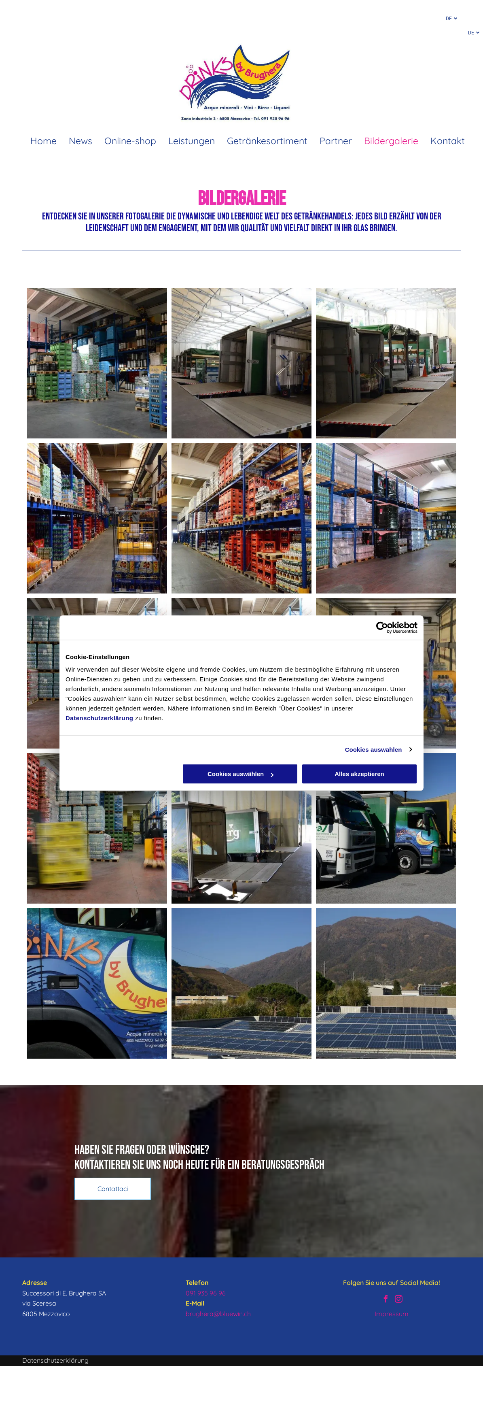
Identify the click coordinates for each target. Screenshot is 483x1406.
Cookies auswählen (373, 749)
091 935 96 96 (206, 1293)
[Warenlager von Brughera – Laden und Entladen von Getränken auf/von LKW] (242, 828)
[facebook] (385, 1300)
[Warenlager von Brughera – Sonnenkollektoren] (242, 983)
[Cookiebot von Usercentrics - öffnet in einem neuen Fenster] (382, 627)
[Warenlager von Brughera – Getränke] (97, 363)
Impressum (392, 1314)
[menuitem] (37, 141)
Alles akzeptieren (359, 773)
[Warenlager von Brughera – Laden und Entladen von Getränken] (242, 363)
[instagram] (398, 1300)
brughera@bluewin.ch (218, 1314)
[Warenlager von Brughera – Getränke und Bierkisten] (242, 518)
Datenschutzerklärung (99, 718)
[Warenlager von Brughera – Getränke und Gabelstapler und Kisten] (97, 828)
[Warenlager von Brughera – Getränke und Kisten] (386, 518)
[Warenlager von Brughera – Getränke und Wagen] (97, 518)
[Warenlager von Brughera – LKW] (386, 828)
